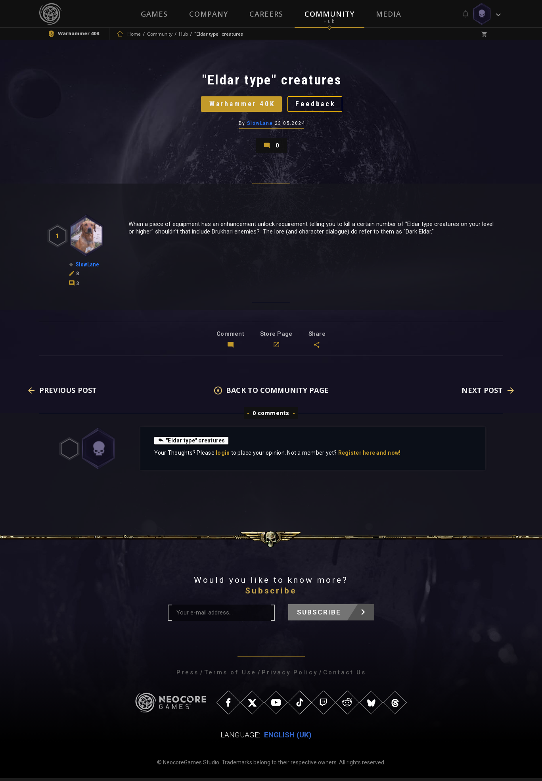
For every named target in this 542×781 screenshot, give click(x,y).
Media (388, 14)
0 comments (271, 415)
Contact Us (344, 675)
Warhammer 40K (242, 105)
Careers (266, 14)
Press (187, 675)
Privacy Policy (290, 675)
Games (154, 14)
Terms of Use (230, 675)
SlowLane (260, 125)
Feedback (316, 105)
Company (208, 14)
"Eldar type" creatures (191, 443)
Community (329, 14)
